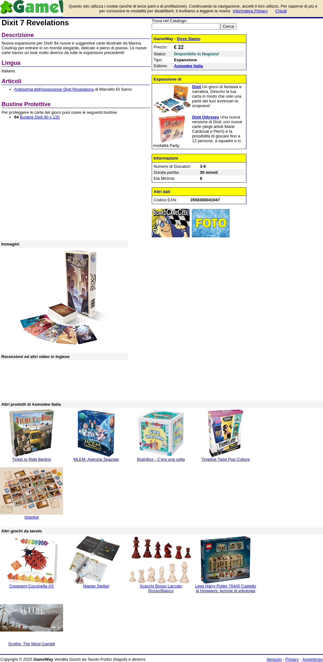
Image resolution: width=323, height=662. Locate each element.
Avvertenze (312, 659)
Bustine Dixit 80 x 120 (40, 117)
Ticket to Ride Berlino (31, 459)
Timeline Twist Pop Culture (225, 459)
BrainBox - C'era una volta (161, 459)
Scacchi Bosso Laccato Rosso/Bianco (161, 588)
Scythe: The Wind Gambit (31, 643)
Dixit (196, 86)
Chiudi (281, 11)
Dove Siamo (188, 38)
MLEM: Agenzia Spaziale (96, 459)
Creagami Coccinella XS (31, 586)
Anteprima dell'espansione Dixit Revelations (54, 89)
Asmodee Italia (188, 66)
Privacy (292, 659)
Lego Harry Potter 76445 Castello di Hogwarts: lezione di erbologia (225, 588)
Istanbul (31, 517)
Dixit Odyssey (205, 117)
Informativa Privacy (250, 11)
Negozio (274, 659)
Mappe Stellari (96, 586)
